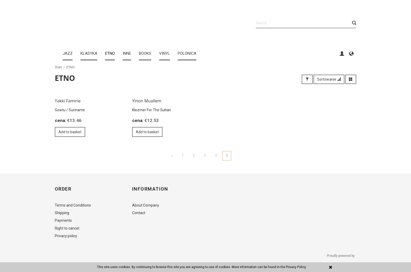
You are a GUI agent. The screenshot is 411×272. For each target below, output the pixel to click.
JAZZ (68, 53)
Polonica (187, 53)
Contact (138, 213)
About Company (145, 205)
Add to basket (70, 132)
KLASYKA (88, 53)
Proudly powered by (341, 256)
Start (58, 67)
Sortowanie (329, 79)
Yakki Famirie (67, 101)
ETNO (110, 53)
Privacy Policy (296, 267)
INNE (127, 53)
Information (150, 189)
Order (63, 189)
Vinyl (164, 53)
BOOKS (145, 53)
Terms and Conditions (73, 205)
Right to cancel (67, 228)
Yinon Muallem (146, 101)
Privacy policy (66, 236)
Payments (63, 220)
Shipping (62, 213)
